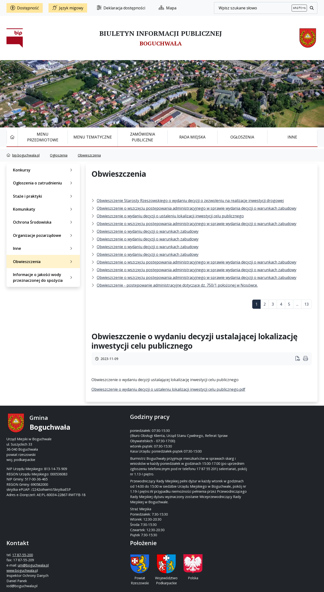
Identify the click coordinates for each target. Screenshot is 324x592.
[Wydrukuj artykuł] (299, 359)
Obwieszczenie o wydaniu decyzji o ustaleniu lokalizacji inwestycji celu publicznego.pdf (168, 389)
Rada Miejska (192, 137)
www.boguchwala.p (180, 444)
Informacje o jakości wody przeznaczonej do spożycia (43, 277)
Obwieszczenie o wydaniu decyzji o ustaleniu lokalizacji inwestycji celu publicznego (170, 216)
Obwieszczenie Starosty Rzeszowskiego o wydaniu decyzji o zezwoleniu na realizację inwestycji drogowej (190, 200)
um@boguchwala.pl (191, 439)
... (297, 304)
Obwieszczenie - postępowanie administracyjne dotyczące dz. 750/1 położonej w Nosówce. (177, 285)
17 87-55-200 (181, 428)
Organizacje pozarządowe (43, 235)
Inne (292, 137)
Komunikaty (43, 209)
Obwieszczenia (89, 155)
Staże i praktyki (43, 196)
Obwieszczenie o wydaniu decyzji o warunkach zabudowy (147, 231)
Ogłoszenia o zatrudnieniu (43, 183)
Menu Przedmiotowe (42, 137)
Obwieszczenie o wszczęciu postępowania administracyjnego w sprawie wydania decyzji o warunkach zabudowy (196, 208)
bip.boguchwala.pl (26, 155)
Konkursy (43, 170)
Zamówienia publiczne (142, 137)
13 (306, 304)
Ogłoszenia (242, 137)
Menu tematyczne (92, 137)
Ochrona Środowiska (43, 222)
